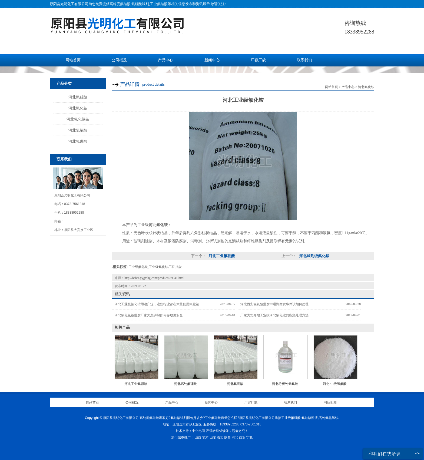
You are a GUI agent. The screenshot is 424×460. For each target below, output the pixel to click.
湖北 (220, 437)
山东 (213, 437)
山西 (198, 437)
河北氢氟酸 (77, 130)
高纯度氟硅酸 (120, 4)
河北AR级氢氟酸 (335, 384)
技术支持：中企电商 (190, 431)
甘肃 (205, 437)
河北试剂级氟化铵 (313, 256)
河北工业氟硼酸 (221, 256)
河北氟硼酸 (77, 141)
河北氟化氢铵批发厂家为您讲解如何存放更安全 (149, 315)
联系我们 (304, 60)
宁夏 (249, 437)
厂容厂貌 (258, 60)
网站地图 (330, 402)
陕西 (227, 437)
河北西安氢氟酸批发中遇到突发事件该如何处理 (274, 304)
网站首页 (73, 60)
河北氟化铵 (77, 108)
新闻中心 (212, 60)
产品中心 (165, 60)
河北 (235, 437)
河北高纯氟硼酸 (185, 384)
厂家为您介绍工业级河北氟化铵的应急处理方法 (274, 315)
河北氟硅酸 (77, 97)
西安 (242, 437)
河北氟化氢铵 (78, 119)
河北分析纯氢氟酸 (285, 384)
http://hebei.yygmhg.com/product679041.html (154, 278)
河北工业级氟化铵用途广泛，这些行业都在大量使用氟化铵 (157, 304)
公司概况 (119, 60)
